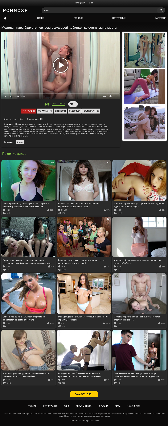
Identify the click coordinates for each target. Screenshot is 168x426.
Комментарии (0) (91, 111)
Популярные (118, 18)
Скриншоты (60, 111)
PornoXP (79, 421)
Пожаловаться (45, 111)
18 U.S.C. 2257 (133, 406)
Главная (4, 18)
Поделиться (74, 111)
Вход (91, 3)
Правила (103, 406)
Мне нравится (45, 104)
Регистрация (80, 3)
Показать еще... (84, 394)
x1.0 (104, 96)
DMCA (118, 406)
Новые (40, 18)
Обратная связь (84, 406)
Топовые (78, 18)
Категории (160, 18)
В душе (20, 142)
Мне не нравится (48, 104)
